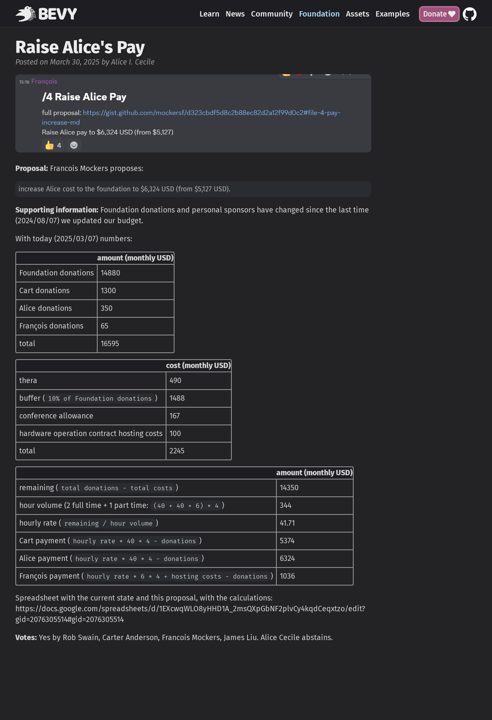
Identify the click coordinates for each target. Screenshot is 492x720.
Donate (439, 14)
